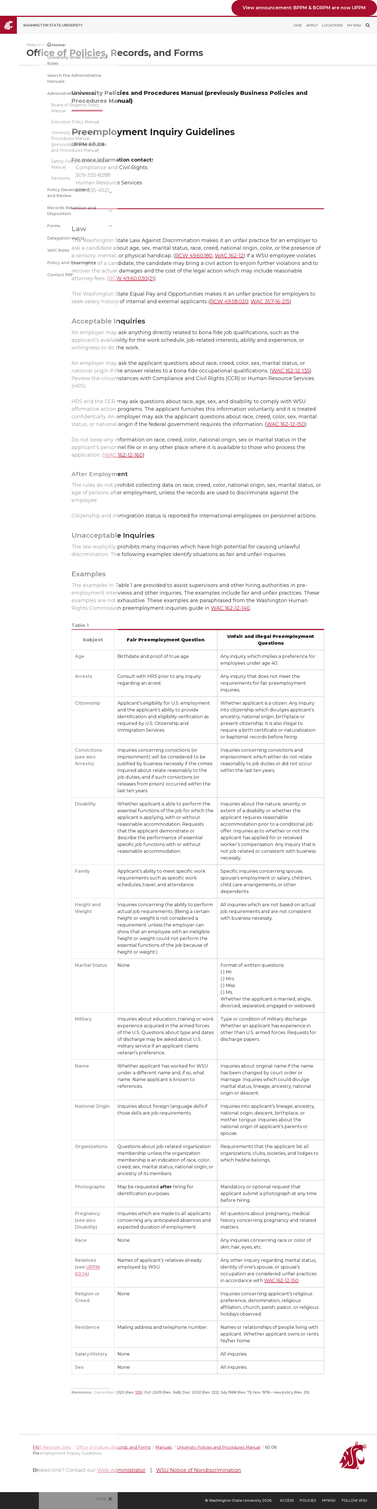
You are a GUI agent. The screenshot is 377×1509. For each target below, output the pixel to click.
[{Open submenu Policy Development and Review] (71, 193)
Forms (14, 225)
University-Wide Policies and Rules (38, 60)
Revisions (21, 178)
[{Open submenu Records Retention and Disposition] (71, 211)
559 (168, 1392)
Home (19, 45)
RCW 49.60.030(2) (161, 278)
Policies (308, 1500)
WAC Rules (19, 250)
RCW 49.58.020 (259, 301)
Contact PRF (21, 274)
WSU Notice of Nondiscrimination (258, 1470)
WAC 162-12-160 (153, 455)
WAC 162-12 (259, 256)
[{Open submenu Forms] (71, 226)
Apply (312, 25)
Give (298, 25)
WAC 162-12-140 (260, 608)
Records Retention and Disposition (32, 210)
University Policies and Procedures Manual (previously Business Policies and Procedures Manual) (40, 141)
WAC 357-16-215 (300, 301)
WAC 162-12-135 (321, 371)
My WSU (354, 25)
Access (287, 1500)
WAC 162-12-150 (315, 424)
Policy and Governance (32, 262)
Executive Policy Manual (36, 121)
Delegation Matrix (26, 238)
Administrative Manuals (32, 93)
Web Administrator (181, 1470)
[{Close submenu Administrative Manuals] (71, 94)
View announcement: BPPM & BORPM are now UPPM (304, 7)
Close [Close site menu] (63, 1499)
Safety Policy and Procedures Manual (41, 164)
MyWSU (329, 1500)
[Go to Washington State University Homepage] (45, 25)
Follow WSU (354, 1500)
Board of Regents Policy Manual (36, 107)
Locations (332, 25)
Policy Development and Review (29, 192)
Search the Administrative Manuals (35, 78)
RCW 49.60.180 (223, 256)
